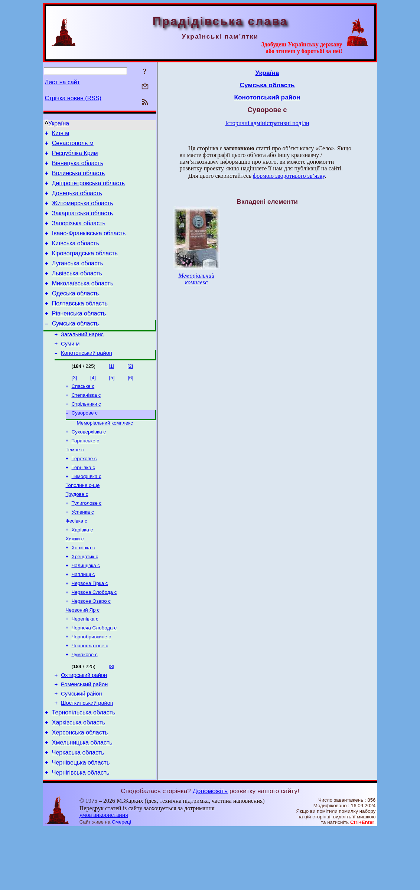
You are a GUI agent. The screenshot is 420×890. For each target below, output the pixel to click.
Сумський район (81, 746)
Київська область (75, 256)
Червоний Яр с (83, 655)
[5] (112, 403)
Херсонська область (80, 789)
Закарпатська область (82, 223)
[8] (111, 715)
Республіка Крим (75, 156)
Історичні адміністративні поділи (267, 123)
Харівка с (82, 568)
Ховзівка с (83, 587)
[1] (111, 392)
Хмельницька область (82, 800)
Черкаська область (78, 811)
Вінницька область (77, 167)
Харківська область (78, 778)
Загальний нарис (82, 358)
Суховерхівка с (89, 462)
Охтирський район (84, 725)
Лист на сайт (62, 82)
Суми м (70, 368)
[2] (130, 392)
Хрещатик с (85, 597)
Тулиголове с (87, 539)
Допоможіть (210, 851)
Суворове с (85, 441)
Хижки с (75, 577)
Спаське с (83, 412)
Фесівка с (76, 558)
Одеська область (75, 312)
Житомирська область (82, 212)
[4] (93, 403)
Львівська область (77, 290)
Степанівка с (86, 422)
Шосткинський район (87, 756)
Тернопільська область (83, 766)
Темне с (75, 481)
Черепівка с (85, 664)
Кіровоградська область (85, 268)
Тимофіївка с (86, 510)
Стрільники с (86, 432)
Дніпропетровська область (88, 190)
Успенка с (83, 549)
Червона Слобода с (94, 635)
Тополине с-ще (83, 520)
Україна (58, 123)
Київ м (60, 134)
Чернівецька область (81, 822)
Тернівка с (83, 500)
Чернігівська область (81, 833)
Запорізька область (78, 234)
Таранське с (86, 471)
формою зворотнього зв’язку (289, 176)
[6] (130, 403)
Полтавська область (80, 323)
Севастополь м (73, 145)
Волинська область (78, 179)
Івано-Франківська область (89, 245)
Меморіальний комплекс (105, 452)
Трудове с (77, 529)
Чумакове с (85, 703)
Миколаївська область (82, 301)
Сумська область (75, 346)
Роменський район (84, 735)
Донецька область (77, 201)
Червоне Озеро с (91, 645)
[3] (74, 403)
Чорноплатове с (90, 693)
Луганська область (77, 279)
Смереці (121, 883)
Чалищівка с (86, 606)
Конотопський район (86, 379)
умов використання (103, 876)
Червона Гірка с (90, 626)
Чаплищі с (83, 616)
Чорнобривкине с (91, 684)
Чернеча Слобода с (94, 674)
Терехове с (84, 491)
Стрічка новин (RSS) (73, 98)
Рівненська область (79, 334)
